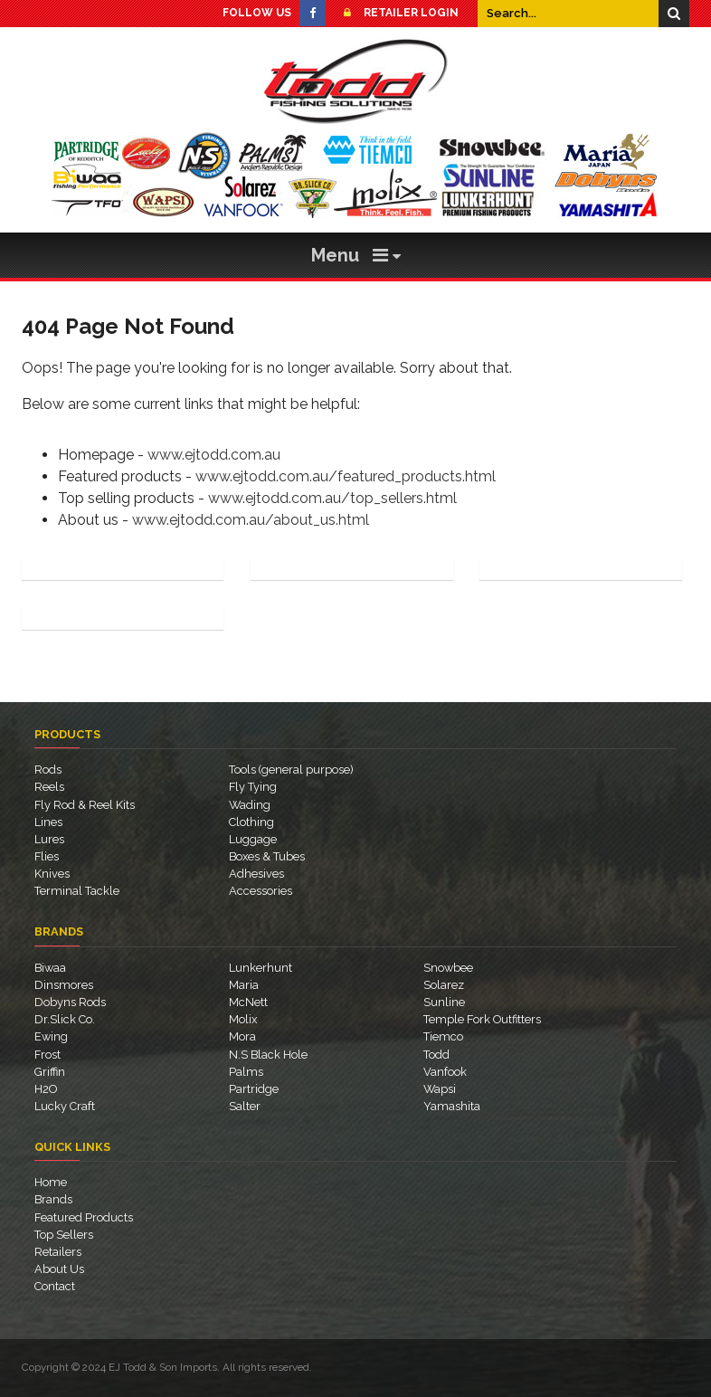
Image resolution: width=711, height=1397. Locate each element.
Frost (47, 1054)
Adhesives (256, 873)
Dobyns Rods (70, 1002)
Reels (49, 787)
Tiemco (443, 1036)
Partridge (254, 1089)
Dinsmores (63, 985)
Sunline (444, 1002)
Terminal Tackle (76, 891)
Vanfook (445, 1072)
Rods (48, 769)
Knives (52, 873)
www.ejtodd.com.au (213, 454)
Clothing (251, 822)
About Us (59, 1269)
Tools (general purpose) (291, 769)
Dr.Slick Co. (64, 1019)
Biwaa (50, 967)
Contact (54, 1286)
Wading (249, 805)
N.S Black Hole (268, 1054)
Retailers (57, 1252)
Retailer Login (396, 12)
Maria (244, 985)
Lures (49, 839)
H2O (45, 1089)
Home (50, 1182)
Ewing (51, 1036)
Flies (46, 856)
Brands (53, 1199)
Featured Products (83, 1217)
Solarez (443, 985)
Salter (245, 1106)
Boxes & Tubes (267, 856)
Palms (246, 1072)
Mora (242, 1036)
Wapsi (439, 1089)
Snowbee (448, 967)
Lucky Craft (64, 1106)
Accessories (260, 891)
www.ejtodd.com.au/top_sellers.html (332, 498)
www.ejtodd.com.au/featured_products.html (345, 476)
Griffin (49, 1072)
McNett (248, 1002)
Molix (243, 1019)
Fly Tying (253, 787)
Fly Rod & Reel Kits (84, 805)
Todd (436, 1054)
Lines (48, 822)
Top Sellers (63, 1234)
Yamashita (451, 1106)
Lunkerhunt (260, 967)
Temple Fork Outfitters (482, 1019)
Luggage (253, 839)
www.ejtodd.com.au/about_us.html (250, 519)
